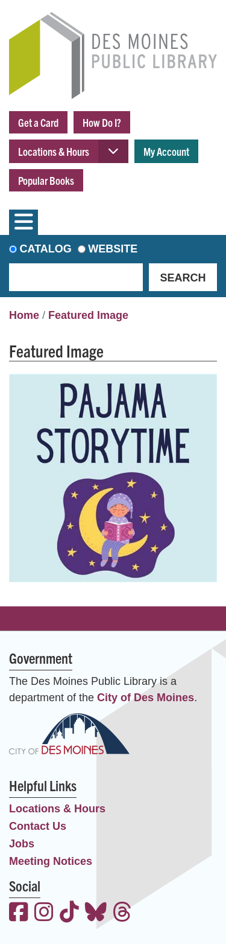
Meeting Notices (50, 861)
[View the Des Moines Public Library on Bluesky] (96, 913)
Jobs (21, 844)
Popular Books (46, 180)
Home (24, 315)
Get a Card (38, 122)
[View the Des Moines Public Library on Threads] (122, 913)
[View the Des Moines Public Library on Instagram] (44, 913)
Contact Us (37, 826)
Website (112, 249)
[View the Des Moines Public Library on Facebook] (18, 913)
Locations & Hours (53, 151)
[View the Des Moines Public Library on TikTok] (69, 913)
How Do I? (102, 122)
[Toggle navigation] (23, 222)
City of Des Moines (145, 698)
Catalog (46, 249)
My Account (166, 151)
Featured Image (88, 315)
